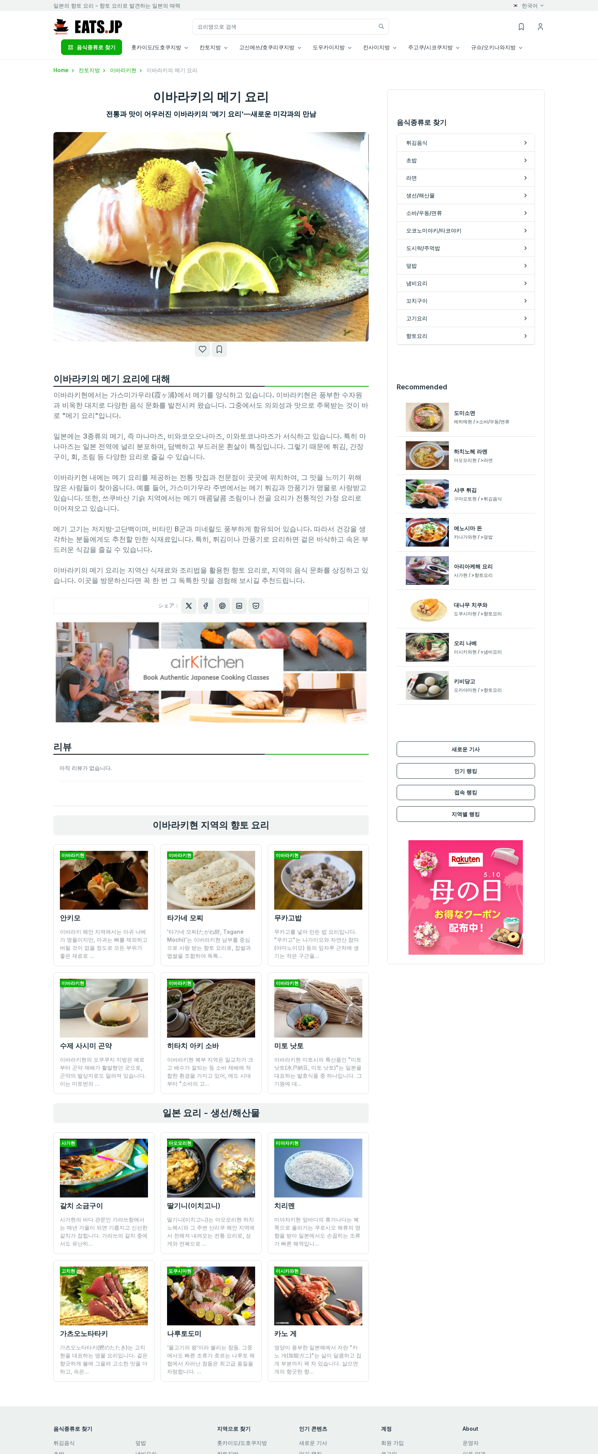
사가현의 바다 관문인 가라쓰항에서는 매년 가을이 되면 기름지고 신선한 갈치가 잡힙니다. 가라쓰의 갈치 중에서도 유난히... (104, 1231)
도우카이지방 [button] (329, 47)
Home (64, 70)
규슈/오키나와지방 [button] (493, 47)
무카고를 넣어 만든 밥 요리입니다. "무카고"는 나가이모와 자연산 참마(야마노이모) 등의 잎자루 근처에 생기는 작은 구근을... (316, 943)
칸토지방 (93, 70)
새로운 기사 (466, 650)
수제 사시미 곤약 (86, 1046)
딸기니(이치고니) (193, 1206)
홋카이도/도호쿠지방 (242, 1442)
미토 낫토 (289, 1046)
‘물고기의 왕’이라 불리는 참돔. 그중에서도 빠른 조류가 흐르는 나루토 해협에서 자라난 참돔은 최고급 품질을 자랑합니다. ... (211, 1300)
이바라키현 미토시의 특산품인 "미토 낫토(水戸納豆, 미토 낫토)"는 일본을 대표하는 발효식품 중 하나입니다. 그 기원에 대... (318, 1071)
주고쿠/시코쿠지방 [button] (430, 47)
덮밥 (140, 1442)
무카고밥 (288, 918)
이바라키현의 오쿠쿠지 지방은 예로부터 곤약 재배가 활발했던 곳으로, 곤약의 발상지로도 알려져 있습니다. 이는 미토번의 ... (103, 1071)
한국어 (525, 5)
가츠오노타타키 (84, 1334)
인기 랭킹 (465, 672)
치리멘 (284, 1206)
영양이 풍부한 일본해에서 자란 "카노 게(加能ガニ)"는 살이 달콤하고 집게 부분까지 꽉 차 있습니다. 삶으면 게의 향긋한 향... (318, 1300)
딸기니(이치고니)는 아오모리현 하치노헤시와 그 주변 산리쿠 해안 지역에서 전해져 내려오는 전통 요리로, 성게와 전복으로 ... (211, 1231)
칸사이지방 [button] (376, 47)
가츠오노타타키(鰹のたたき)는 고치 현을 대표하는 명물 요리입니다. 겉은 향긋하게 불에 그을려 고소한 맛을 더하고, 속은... (104, 1359)
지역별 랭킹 (466, 715)
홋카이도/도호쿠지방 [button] (156, 47)
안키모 (70, 918)
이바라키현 (126, 70)
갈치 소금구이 (81, 1206)
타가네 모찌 (185, 918)
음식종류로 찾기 (92, 47)
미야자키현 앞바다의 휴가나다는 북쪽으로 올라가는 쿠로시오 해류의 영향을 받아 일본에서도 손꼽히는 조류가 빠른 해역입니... (317, 1231)
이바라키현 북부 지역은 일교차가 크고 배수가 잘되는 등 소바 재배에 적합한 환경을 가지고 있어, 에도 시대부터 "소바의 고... (210, 1071)
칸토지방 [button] (210, 47)
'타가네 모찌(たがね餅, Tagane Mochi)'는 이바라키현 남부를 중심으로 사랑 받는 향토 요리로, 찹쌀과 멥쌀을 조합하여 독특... (209, 943)
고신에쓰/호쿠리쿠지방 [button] (266, 47)
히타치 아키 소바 (193, 1046)
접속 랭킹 (465, 693)
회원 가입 (392, 1442)
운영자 (471, 1442)
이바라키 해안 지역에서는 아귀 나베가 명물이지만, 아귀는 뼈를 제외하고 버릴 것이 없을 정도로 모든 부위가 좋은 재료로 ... (104, 943)
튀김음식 (64, 1442)
